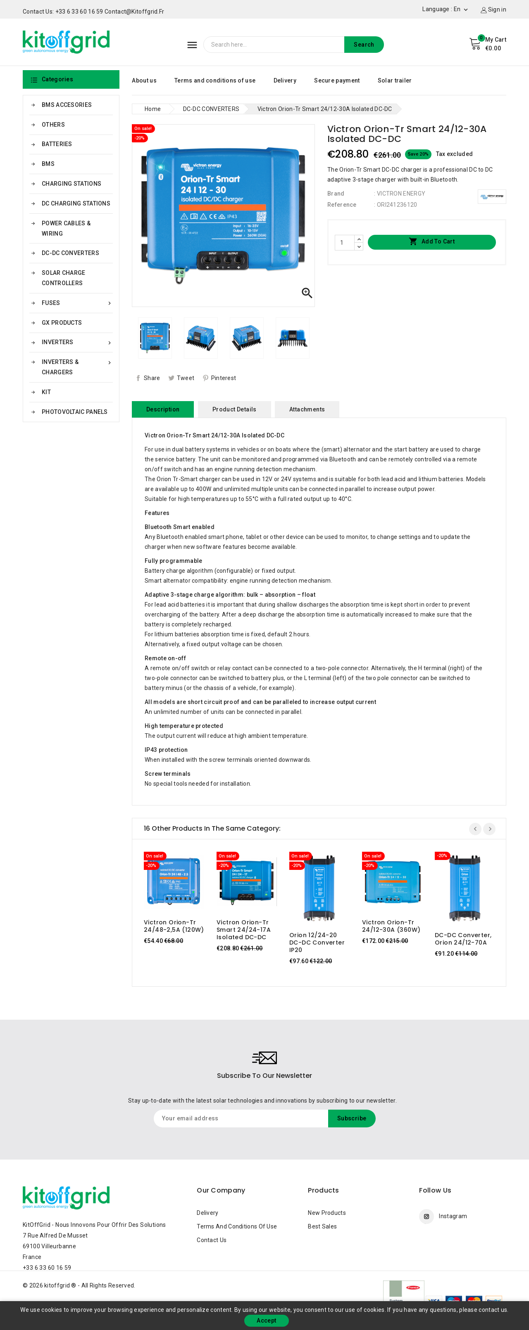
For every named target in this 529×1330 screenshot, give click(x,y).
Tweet (186, 378)
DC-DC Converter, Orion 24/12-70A (463, 938)
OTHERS (53, 124)
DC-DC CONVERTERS (70, 253)
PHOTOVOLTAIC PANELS (75, 412)
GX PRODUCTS (62, 322)
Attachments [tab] (307, 409)
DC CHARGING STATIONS (76, 203)
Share (152, 378)
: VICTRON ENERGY (399, 193)
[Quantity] (345, 242)
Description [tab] (162, 409)
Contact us (211, 1240)
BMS (48, 164)
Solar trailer (395, 80)
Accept (266, 1320)
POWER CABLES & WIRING (66, 228)
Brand (336, 193)
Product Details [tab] (234, 409)
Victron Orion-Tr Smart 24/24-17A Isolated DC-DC (244, 930)
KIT (46, 392)
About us (144, 80)
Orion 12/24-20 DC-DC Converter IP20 (317, 942)
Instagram (453, 1216)
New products (327, 1213)
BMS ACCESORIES (67, 105)
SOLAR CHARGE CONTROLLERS (64, 277)
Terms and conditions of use (214, 80)
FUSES (77, 303)
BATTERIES (57, 144)
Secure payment (337, 80)
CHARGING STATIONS (71, 183)
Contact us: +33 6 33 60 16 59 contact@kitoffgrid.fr (93, 11)
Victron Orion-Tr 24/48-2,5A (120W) (174, 926)
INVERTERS (77, 342)
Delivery (285, 80)
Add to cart (432, 242)
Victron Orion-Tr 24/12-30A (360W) (391, 926)
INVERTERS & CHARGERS (77, 366)
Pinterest (223, 378)
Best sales (322, 1226)
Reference (342, 204)
